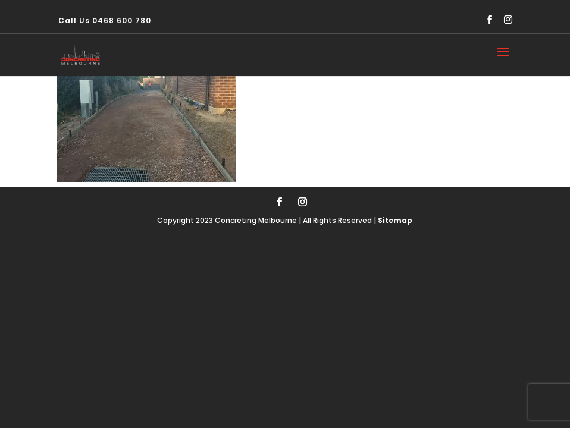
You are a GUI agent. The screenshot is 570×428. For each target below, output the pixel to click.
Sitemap (395, 220)
